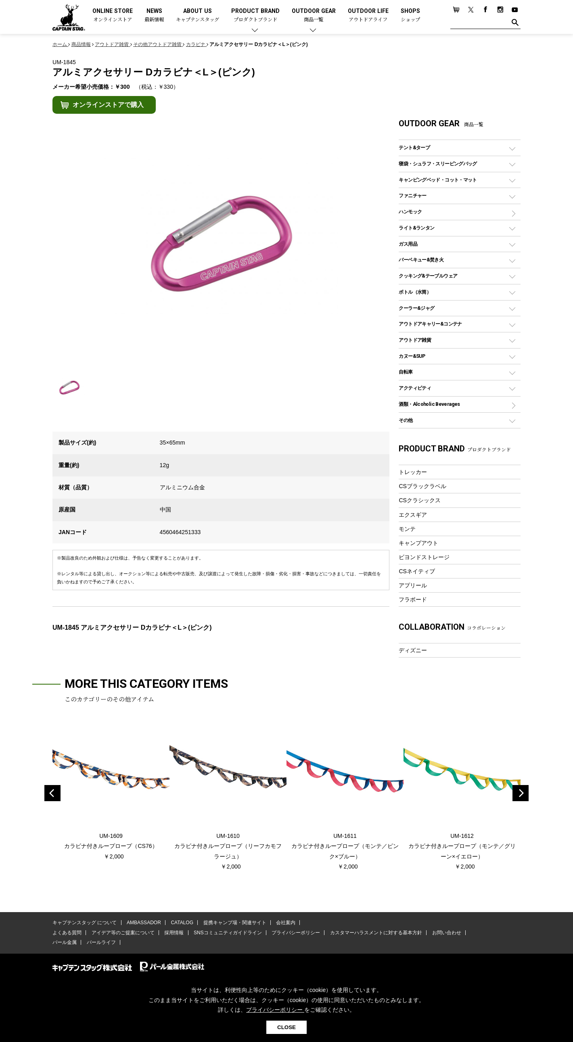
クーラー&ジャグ (416, 308)
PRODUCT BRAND (255, 15)
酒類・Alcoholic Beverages (429, 404)
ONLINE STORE (112, 15)
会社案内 (285, 922)
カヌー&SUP (412, 356)
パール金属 (64, 942)
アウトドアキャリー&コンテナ (430, 324)
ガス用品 (408, 244)
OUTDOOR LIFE (368, 15)
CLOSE (286, 1027)
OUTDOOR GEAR (314, 15)
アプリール (413, 585)
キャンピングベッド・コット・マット (438, 180)
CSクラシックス (420, 500)
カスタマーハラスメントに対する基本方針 (375, 933)
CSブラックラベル (422, 486)
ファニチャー (412, 195)
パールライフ (100, 942)
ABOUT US (197, 15)
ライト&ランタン (416, 228)
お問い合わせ (445, 933)
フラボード (413, 599)
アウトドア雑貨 (415, 340)
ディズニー (413, 650)
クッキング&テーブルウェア (428, 276)
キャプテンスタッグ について (84, 922)
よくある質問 (67, 933)
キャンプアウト (418, 543)
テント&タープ (414, 147)
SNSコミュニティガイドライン (227, 933)
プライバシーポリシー (295, 933)
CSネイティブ (417, 571)
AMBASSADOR (144, 922)
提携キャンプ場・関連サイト (234, 922)
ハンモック (410, 212)
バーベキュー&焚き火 (421, 260)
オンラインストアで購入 (108, 104)
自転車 (405, 372)
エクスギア (413, 515)
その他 (405, 420)
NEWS (154, 15)
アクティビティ (415, 388)
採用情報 (174, 933)
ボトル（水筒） (415, 292)
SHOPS (410, 15)
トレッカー (413, 472)
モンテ (407, 529)
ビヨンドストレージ (424, 557)
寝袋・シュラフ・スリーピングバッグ (438, 164)
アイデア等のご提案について (122, 933)
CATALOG (182, 922)
